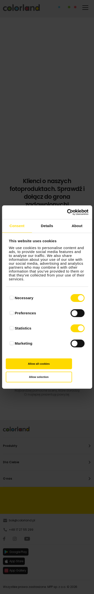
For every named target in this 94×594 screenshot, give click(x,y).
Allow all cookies (39, 363)
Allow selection (39, 376)
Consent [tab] (17, 226)
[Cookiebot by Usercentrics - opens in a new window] (67, 212)
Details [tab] (47, 226)
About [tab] (77, 226)
